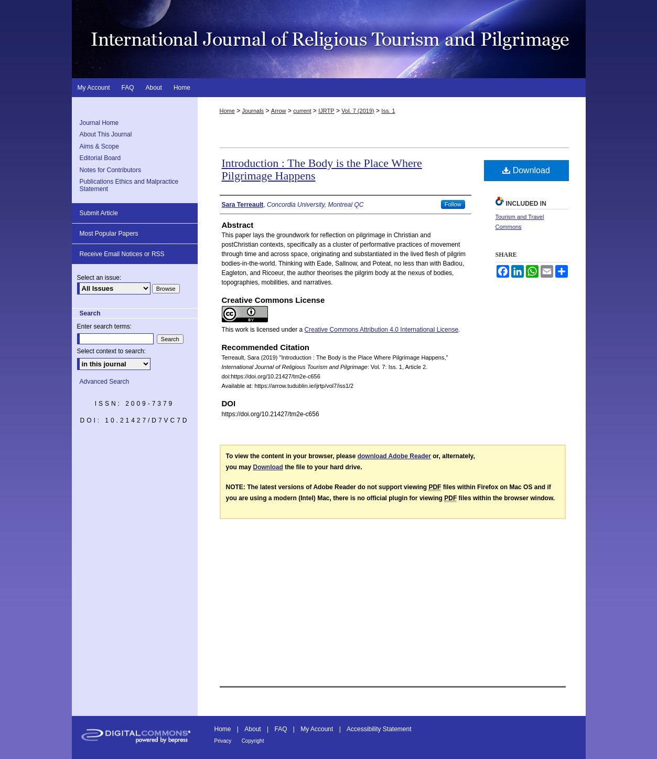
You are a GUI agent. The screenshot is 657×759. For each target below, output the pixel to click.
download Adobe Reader (394, 456)
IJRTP (326, 111)
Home (227, 111)
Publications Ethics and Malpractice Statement (129, 185)
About (252, 729)
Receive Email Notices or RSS (122, 254)
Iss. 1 (388, 111)
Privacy (223, 741)
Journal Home (99, 122)
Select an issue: (99, 277)
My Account (316, 729)
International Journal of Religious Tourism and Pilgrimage (329, 39)
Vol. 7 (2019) (357, 111)
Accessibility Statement (379, 729)
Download (526, 170)
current (302, 111)
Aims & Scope (99, 146)
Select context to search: (111, 351)
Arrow (278, 111)
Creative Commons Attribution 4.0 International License (382, 329)
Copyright (253, 741)
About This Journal (106, 134)
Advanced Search (105, 381)
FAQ (280, 729)
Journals (253, 111)
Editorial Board (100, 158)
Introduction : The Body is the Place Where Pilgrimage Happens (322, 169)
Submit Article (99, 213)
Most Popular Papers (109, 233)
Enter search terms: (104, 326)
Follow (453, 204)
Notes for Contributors (110, 170)
